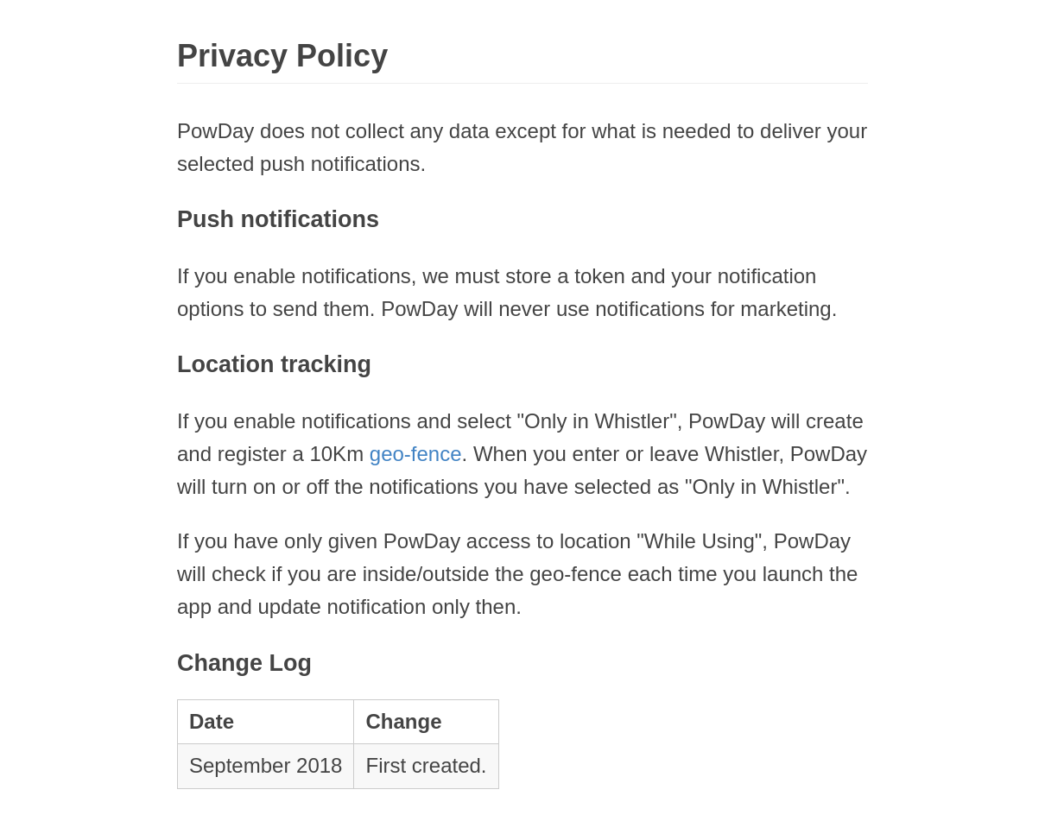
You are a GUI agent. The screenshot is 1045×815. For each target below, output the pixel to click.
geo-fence (416, 453)
